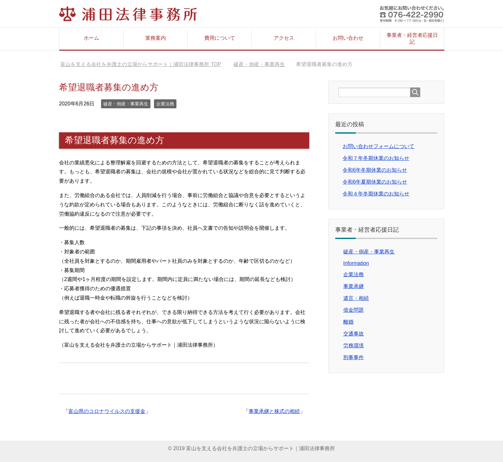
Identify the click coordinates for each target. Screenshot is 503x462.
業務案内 (155, 38)
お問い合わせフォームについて (378, 146)
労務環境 (353, 345)
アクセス (284, 38)
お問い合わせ (348, 38)
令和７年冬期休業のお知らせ (376, 158)
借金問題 (353, 310)
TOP (140, 64)
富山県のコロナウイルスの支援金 (106, 411)
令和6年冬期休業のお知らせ (375, 170)
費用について (219, 38)
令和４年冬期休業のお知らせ (376, 193)
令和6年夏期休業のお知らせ (375, 182)
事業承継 (353, 286)
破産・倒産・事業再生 (125, 103)
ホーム (91, 38)
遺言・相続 (356, 298)
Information (356, 263)
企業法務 (165, 103)
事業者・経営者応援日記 (412, 38)
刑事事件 (353, 357)
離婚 (348, 322)
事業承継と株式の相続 (274, 411)
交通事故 (353, 333)
